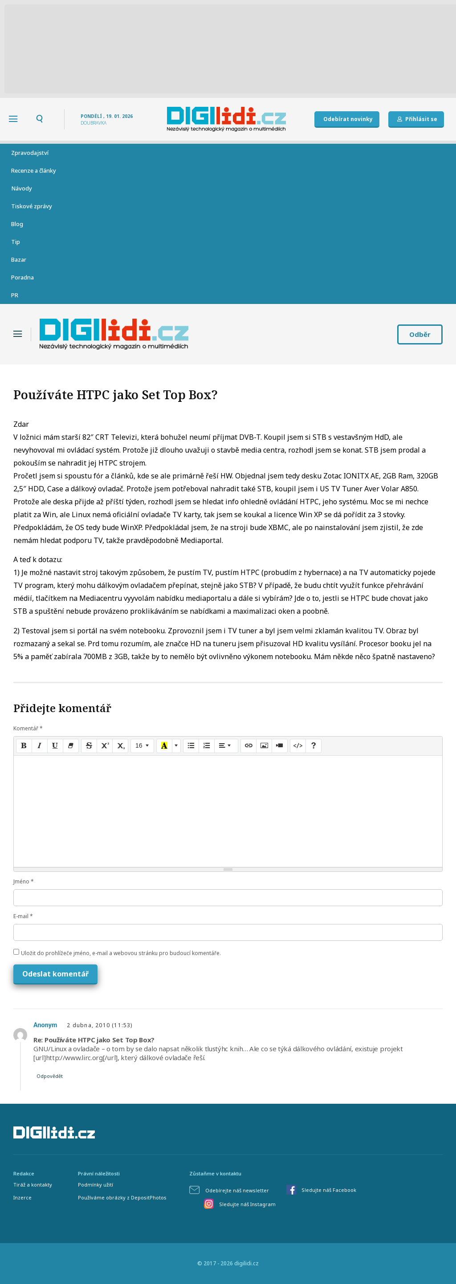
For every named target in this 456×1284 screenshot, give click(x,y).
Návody (21, 188)
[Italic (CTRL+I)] (40, 746)
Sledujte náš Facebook (328, 1190)
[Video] (280, 746)
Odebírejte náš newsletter (237, 1190)
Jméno (23, 881)
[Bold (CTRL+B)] (24, 746)
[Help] (313, 746)
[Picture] (264, 746)
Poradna (22, 277)
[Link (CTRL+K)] (248, 746)
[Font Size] (142, 746)
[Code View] (298, 746)
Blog (17, 224)
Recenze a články (33, 170)
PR (14, 295)
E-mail (23, 916)
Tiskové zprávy (31, 206)
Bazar (18, 259)
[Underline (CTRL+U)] (55, 746)
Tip (15, 242)
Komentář (28, 728)
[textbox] (228, 811)
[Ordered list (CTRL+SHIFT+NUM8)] (207, 746)
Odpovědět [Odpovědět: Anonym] (50, 1076)
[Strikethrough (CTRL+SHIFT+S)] (89, 746)
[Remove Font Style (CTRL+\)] (71, 746)
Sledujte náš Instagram (247, 1204)
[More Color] (176, 746)
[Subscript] (120, 746)
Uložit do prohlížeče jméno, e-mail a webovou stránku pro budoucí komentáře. (121, 953)
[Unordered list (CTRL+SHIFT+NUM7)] (191, 746)
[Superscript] (105, 746)
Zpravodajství (30, 153)
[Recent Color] (164, 746)
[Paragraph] (226, 746)
